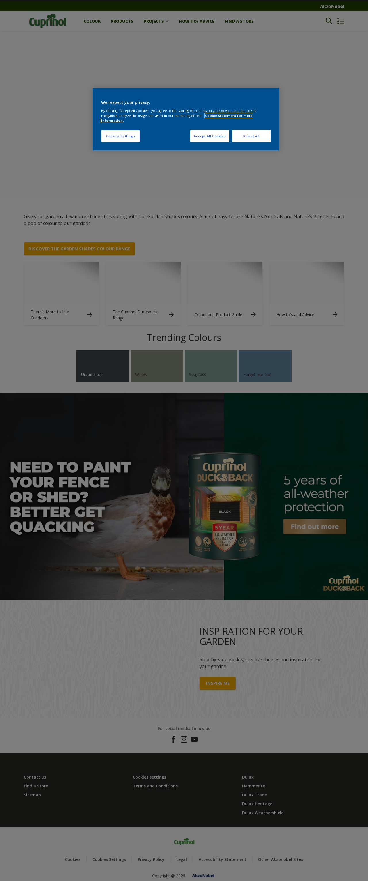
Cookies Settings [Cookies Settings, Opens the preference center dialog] (120, 136)
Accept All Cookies (210, 136)
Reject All (251, 136)
